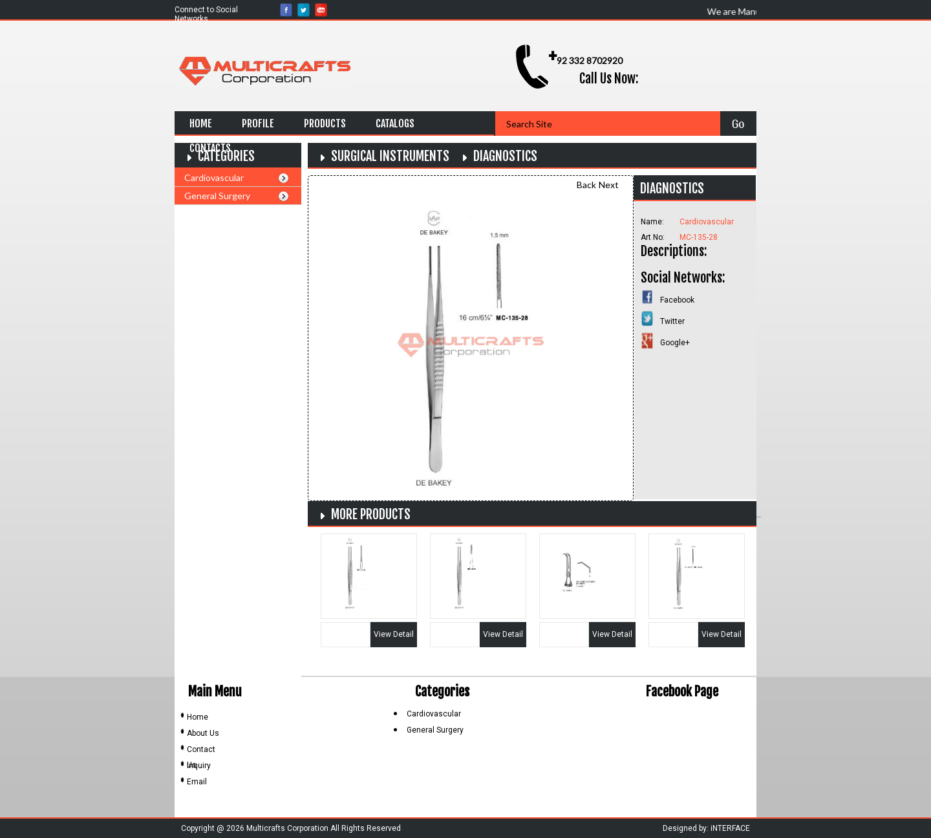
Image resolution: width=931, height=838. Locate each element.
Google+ (675, 342)
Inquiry (199, 765)
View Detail (394, 634)
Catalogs (395, 123)
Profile (258, 123)
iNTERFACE (730, 828)
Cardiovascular (214, 177)
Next (609, 184)
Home (200, 123)
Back (586, 184)
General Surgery (217, 195)
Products (325, 123)
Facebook (677, 300)
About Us (203, 733)
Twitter (672, 321)
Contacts (210, 148)
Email (197, 781)
